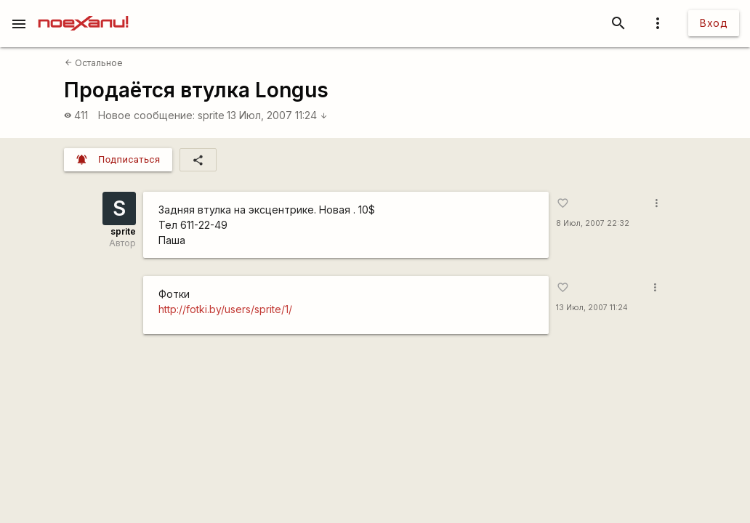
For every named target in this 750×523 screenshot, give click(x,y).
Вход (713, 23)
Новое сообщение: (146, 115)
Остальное (94, 62)
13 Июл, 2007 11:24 (277, 115)
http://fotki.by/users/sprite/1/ (225, 309)
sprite (211, 115)
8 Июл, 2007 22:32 (592, 223)
